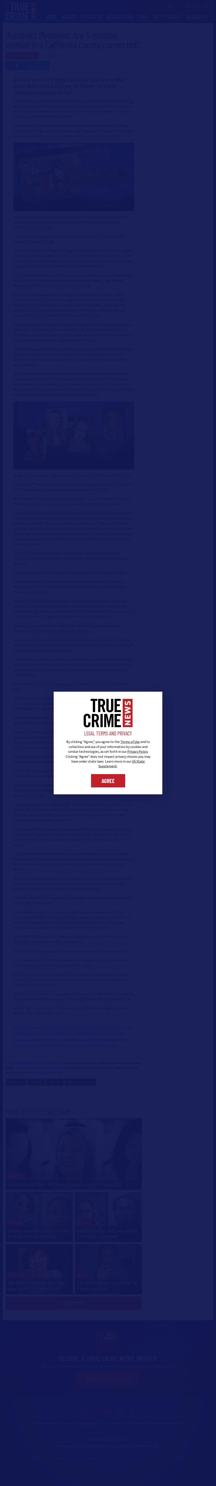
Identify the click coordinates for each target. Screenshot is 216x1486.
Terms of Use (130, 742)
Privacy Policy (137, 751)
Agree (108, 780)
